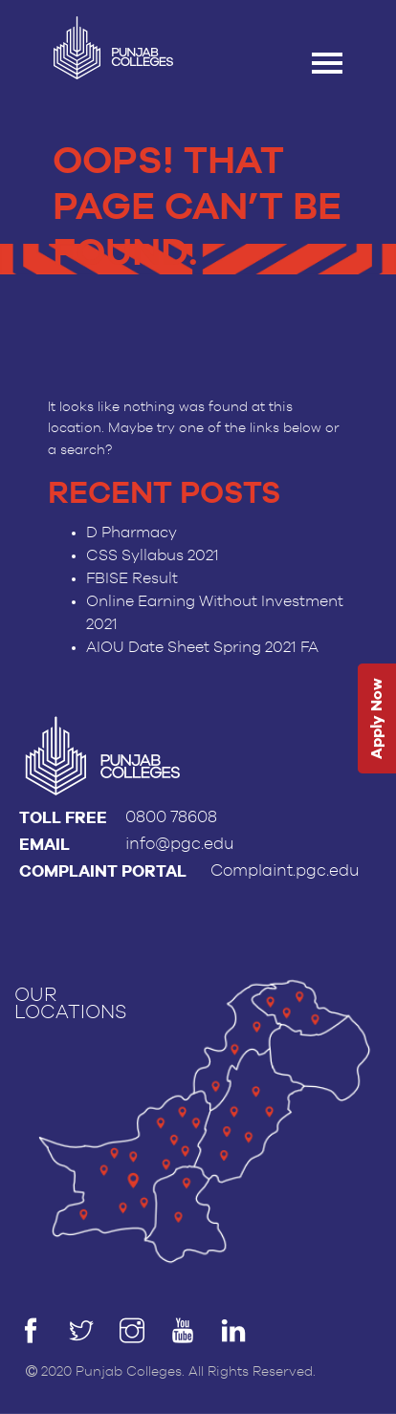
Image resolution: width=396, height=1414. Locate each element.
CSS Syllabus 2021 (152, 555)
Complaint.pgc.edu (285, 870)
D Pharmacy (131, 532)
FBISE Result (132, 578)
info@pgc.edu (179, 844)
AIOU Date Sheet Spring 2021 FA (202, 647)
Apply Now (376, 718)
